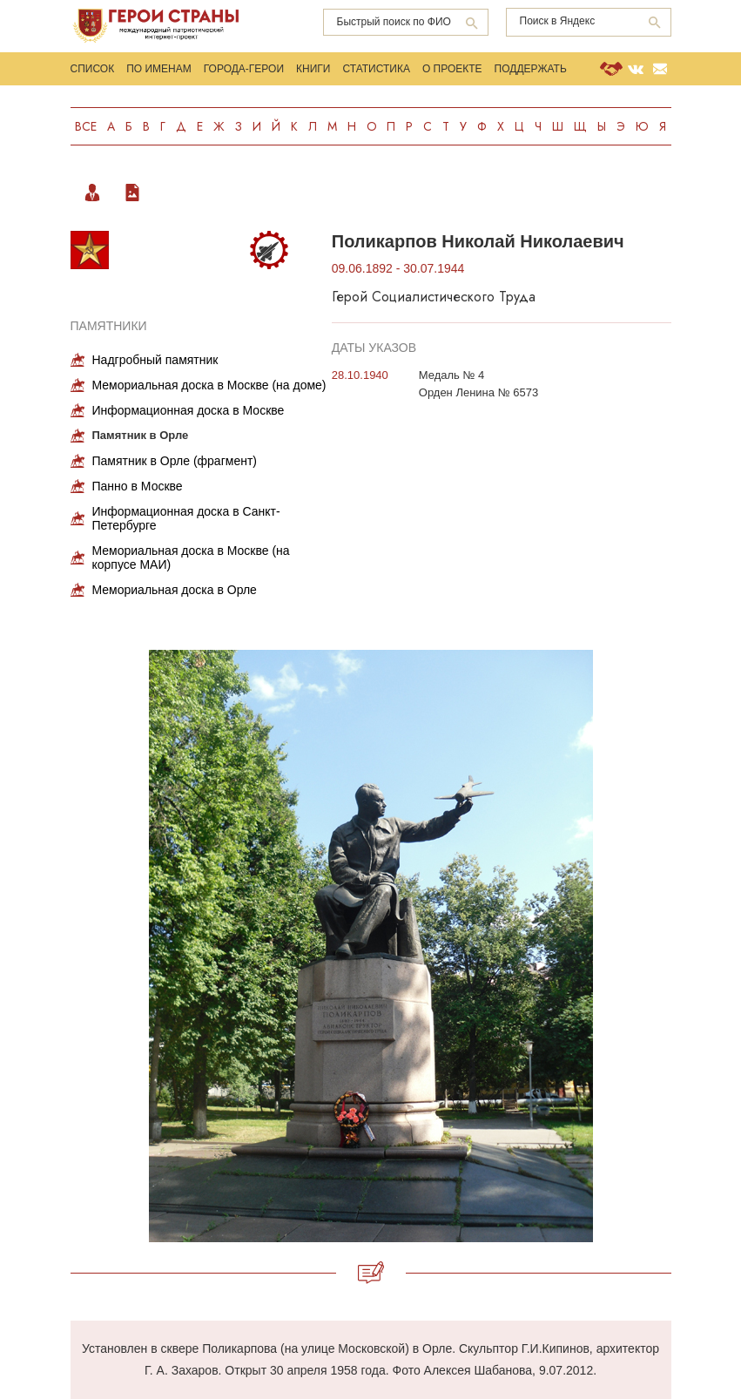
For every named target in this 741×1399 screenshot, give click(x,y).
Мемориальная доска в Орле (174, 590)
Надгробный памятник (155, 360)
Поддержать (531, 69)
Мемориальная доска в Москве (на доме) (209, 385)
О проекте (452, 69)
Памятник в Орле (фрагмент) (174, 461)
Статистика (375, 69)
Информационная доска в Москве (188, 410)
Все (86, 126)
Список (93, 69)
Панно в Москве (137, 486)
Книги (313, 69)
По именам (159, 69)
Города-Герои (244, 69)
